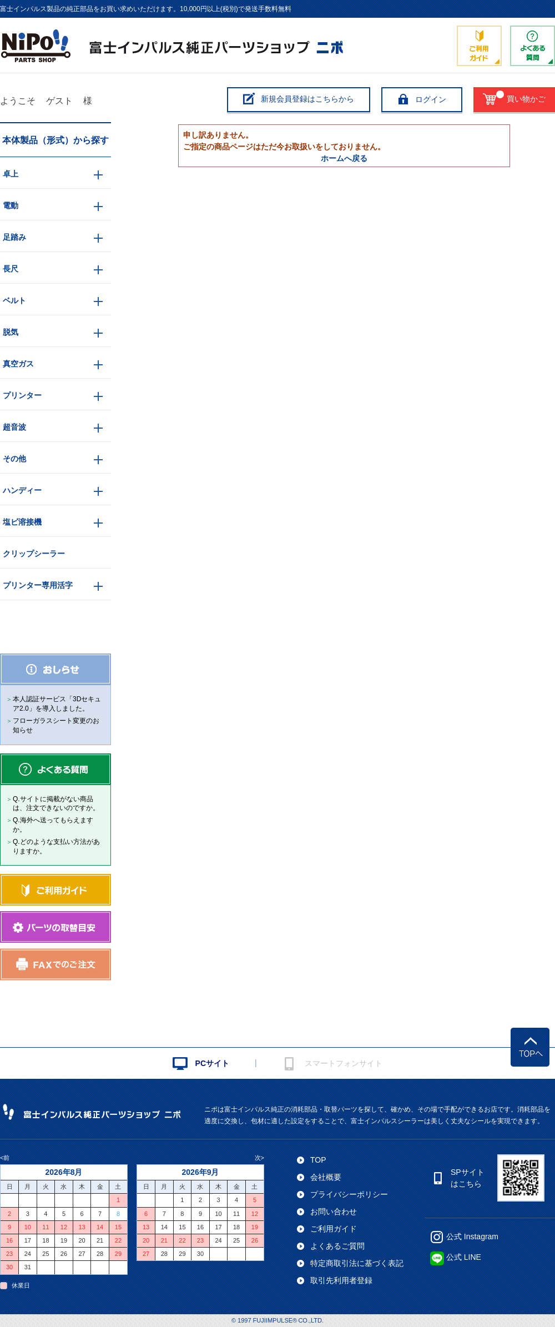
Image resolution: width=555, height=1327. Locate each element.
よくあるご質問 (337, 1245)
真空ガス (18, 363)
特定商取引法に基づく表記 (356, 1263)
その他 (14, 458)
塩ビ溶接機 (22, 521)
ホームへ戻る (344, 158)
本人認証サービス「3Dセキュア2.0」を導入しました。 (57, 703)
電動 (10, 205)
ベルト (14, 300)
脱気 (10, 332)
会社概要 (325, 1177)
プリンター (22, 395)
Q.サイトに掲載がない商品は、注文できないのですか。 (56, 803)
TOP (318, 1159)
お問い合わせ (333, 1211)
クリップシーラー (34, 553)
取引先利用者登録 (341, 1280)
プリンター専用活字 (38, 585)
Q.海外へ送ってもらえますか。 (53, 824)
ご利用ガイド (333, 1228)
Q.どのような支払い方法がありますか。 (56, 846)
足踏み (14, 237)
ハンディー (22, 490)
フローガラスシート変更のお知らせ (56, 725)
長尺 (10, 268)
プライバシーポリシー (349, 1194)
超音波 (14, 427)
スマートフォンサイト (343, 1063)
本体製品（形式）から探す (55, 140)
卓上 (10, 173)
